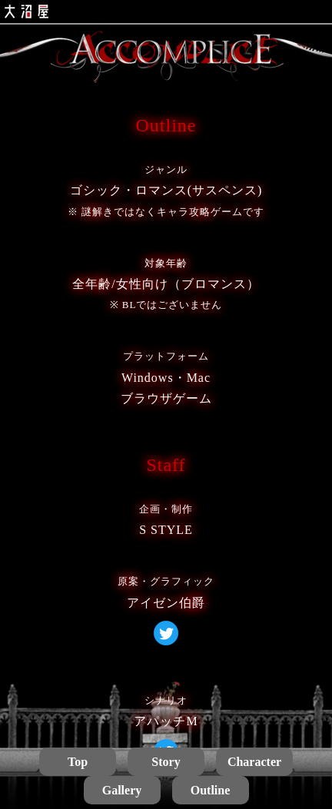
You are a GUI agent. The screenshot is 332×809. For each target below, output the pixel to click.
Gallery (122, 790)
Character (254, 761)
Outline (211, 790)
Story (165, 761)
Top (78, 761)
